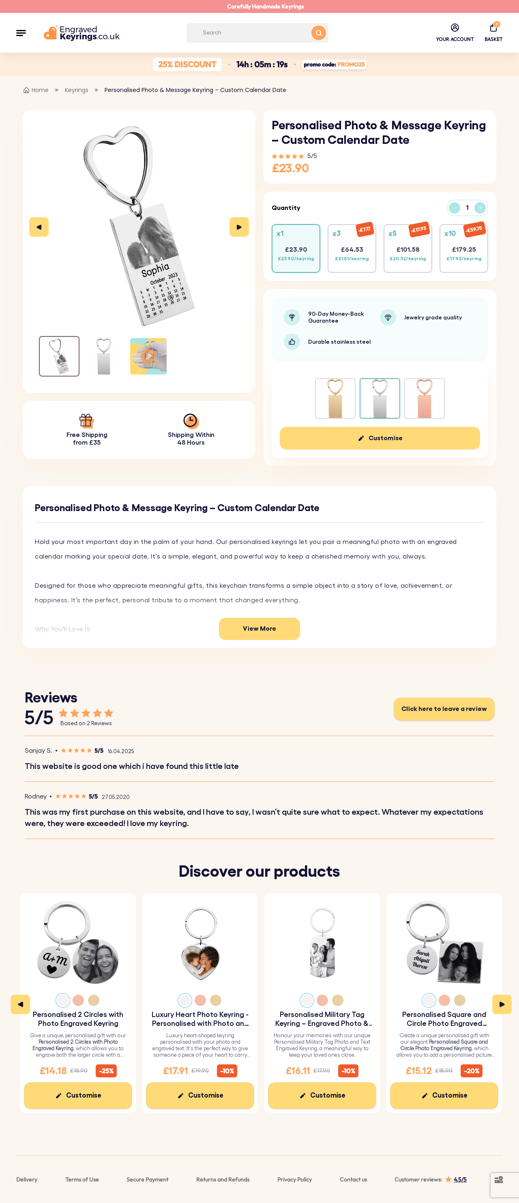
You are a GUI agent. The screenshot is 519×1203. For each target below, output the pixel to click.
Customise (386, 438)
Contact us (353, 1179)
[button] (21, 32)
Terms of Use (82, 1179)
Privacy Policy (294, 1179)
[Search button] (318, 33)
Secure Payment (147, 1179)
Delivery (26, 1179)
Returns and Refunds (222, 1179)
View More (259, 628)
